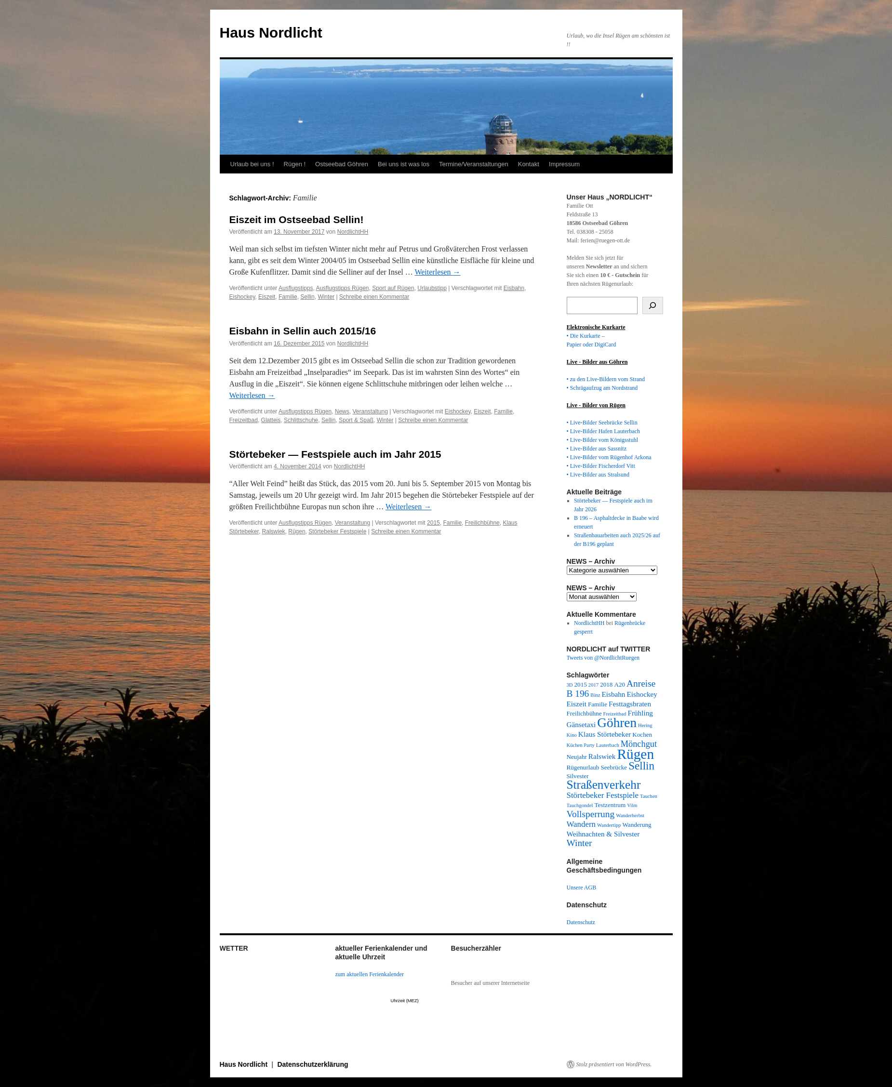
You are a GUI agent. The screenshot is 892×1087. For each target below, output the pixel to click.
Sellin (307, 296)
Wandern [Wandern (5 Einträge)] (581, 824)
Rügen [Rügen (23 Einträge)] (635, 754)
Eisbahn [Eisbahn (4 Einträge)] (613, 694)
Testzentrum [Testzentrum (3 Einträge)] (610, 805)
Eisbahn (514, 288)
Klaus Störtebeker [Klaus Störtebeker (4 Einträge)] (604, 734)
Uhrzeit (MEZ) (405, 1000)
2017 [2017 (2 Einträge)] (593, 685)
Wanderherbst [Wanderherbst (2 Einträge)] (630, 815)
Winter (326, 296)
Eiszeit (266, 296)
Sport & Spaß (356, 420)
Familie (288, 296)
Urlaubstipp (432, 288)
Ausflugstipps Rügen (342, 288)
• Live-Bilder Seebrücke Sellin (602, 422)
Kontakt (528, 164)
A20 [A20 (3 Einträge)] (619, 684)
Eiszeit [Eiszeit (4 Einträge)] (576, 704)
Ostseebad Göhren (341, 164)
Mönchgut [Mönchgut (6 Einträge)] (639, 744)
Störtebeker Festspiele (337, 531)
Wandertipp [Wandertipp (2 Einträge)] (609, 825)
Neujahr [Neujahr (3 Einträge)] (577, 756)
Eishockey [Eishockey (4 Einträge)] (641, 694)
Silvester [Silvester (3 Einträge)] (578, 776)
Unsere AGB (582, 887)
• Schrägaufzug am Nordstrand (602, 387)
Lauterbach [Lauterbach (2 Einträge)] (607, 745)
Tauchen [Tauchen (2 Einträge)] (648, 796)
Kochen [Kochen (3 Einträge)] (642, 734)
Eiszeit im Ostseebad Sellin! (296, 219)
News (342, 411)
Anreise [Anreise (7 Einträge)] (640, 683)
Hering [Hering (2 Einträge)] (645, 725)
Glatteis (271, 420)
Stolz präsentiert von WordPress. (614, 1064)
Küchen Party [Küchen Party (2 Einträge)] (581, 745)
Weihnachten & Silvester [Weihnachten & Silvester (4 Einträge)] (603, 834)
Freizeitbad (243, 420)
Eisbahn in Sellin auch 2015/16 (302, 330)
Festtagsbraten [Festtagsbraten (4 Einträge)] (630, 704)
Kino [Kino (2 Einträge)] (572, 735)
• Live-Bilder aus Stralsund (598, 474)
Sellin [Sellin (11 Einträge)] (641, 765)
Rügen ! (295, 164)
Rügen (296, 531)
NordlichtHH (352, 231)
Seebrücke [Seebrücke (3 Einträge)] (613, 767)
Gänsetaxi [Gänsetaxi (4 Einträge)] (581, 724)
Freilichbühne (482, 522)
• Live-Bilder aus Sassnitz (597, 448)
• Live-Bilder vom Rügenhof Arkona (609, 457)
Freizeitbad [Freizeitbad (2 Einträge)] (614, 713)
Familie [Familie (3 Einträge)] (597, 704)
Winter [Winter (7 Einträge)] (579, 843)
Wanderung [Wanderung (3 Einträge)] (636, 824)
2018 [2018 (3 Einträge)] (606, 684)
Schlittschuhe (301, 420)
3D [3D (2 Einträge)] (570, 685)
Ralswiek (273, 531)
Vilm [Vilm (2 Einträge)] (632, 805)
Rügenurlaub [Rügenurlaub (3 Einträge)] (583, 767)
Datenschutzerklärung (312, 1064)
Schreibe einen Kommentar (374, 296)
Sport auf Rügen (393, 288)
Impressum (564, 164)
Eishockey (242, 296)
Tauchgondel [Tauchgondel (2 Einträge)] (580, 805)
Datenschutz (581, 922)
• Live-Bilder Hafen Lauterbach (603, 431)
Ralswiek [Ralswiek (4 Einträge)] (602, 756)
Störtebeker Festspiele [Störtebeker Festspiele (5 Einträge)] (603, 795)
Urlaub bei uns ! (252, 164)
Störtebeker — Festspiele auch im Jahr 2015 (335, 454)
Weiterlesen (437, 272)
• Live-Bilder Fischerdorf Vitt (601, 466)
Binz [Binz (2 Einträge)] (595, 695)
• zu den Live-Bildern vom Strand (606, 379)
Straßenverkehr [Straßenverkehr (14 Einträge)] (604, 784)
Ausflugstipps (296, 288)
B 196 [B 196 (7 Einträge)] (578, 694)
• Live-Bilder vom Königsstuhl (603, 440)
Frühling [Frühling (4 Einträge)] (639, 713)
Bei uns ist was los (403, 164)
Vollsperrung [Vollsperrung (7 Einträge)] (591, 814)
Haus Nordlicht (271, 32)
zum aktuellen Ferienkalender (369, 974)
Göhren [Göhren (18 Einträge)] (617, 723)
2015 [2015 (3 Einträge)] (580, 684)
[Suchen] (652, 305)
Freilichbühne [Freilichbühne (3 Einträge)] (584, 713)
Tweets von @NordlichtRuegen (603, 657)
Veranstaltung (369, 411)
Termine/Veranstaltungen (473, 164)
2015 (433, 522)
